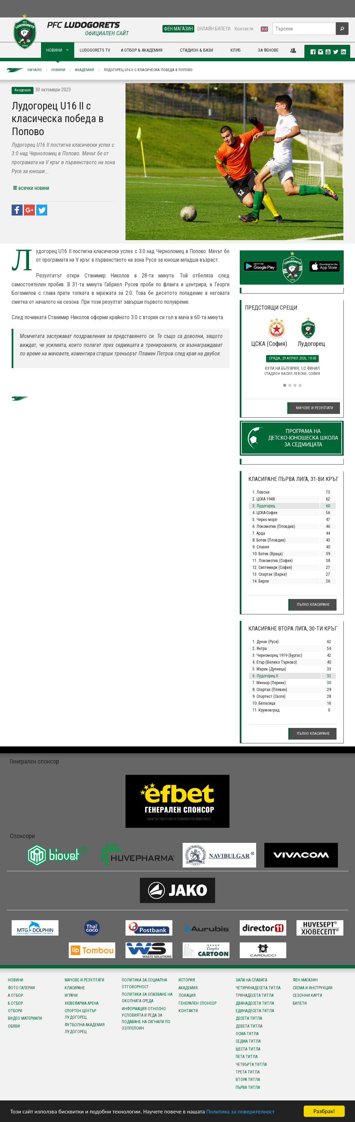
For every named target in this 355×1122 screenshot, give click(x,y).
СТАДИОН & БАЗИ (196, 50)
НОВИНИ (54, 50)
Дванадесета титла (255, 1003)
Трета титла (248, 1072)
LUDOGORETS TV (95, 50)
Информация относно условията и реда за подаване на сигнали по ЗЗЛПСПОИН (146, 1018)
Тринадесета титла (255, 995)
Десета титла (249, 1018)
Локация (187, 995)
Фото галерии (21, 988)
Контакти (244, 28)
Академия (84, 70)
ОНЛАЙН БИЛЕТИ (214, 28)
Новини (58, 70)
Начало (34, 70)
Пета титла (247, 1056)
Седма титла (248, 1041)
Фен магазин (305, 980)
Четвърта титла (251, 1064)
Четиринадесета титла (258, 988)
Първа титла (248, 1087)
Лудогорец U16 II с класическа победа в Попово (148, 70)
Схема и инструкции (312, 988)
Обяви (14, 1026)
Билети (300, 1003)
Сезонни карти (307, 995)
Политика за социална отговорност (144, 983)
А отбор (15, 995)
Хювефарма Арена (81, 1003)
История (187, 980)
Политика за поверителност (240, 1112)
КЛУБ (235, 50)
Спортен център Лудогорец (80, 1014)
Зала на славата (251, 980)
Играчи (71, 995)
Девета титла (249, 1026)
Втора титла (248, 1079)
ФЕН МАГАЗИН (178, 28)
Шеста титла (248, 1049)
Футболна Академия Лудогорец (85, 1028)
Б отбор (15, 1003)
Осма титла (247, 1033)
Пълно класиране (313, 604)
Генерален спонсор (197, 1003)
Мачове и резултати (314, 408)
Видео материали (25, 1018)
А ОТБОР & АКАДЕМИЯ (141, 50)
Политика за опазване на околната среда (147, 997)
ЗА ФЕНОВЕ (268, 50)
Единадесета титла (255, 1010)
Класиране (75, 988)
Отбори (15, 1010)
